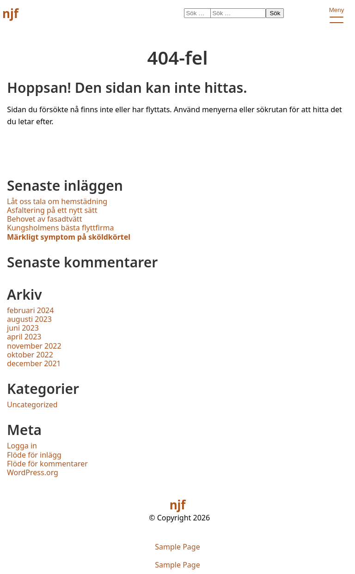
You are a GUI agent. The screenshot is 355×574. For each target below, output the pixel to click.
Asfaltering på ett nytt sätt (52, 210)
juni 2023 (23, 328)
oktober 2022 (30, 355)
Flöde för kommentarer (47, 464)
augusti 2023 (29, 319)
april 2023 (24, 337)
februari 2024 (30, 310)
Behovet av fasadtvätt (44, 219)
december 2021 (34, 363)
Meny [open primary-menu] (336, 11)
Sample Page (177, 547)
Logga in (22, 446)
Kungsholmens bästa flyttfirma (60, 228)
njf (10, 13)
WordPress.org (32, 472)
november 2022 (34, 346)
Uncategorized (32, 404)
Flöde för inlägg (34, 455)
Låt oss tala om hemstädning (57, 201)
